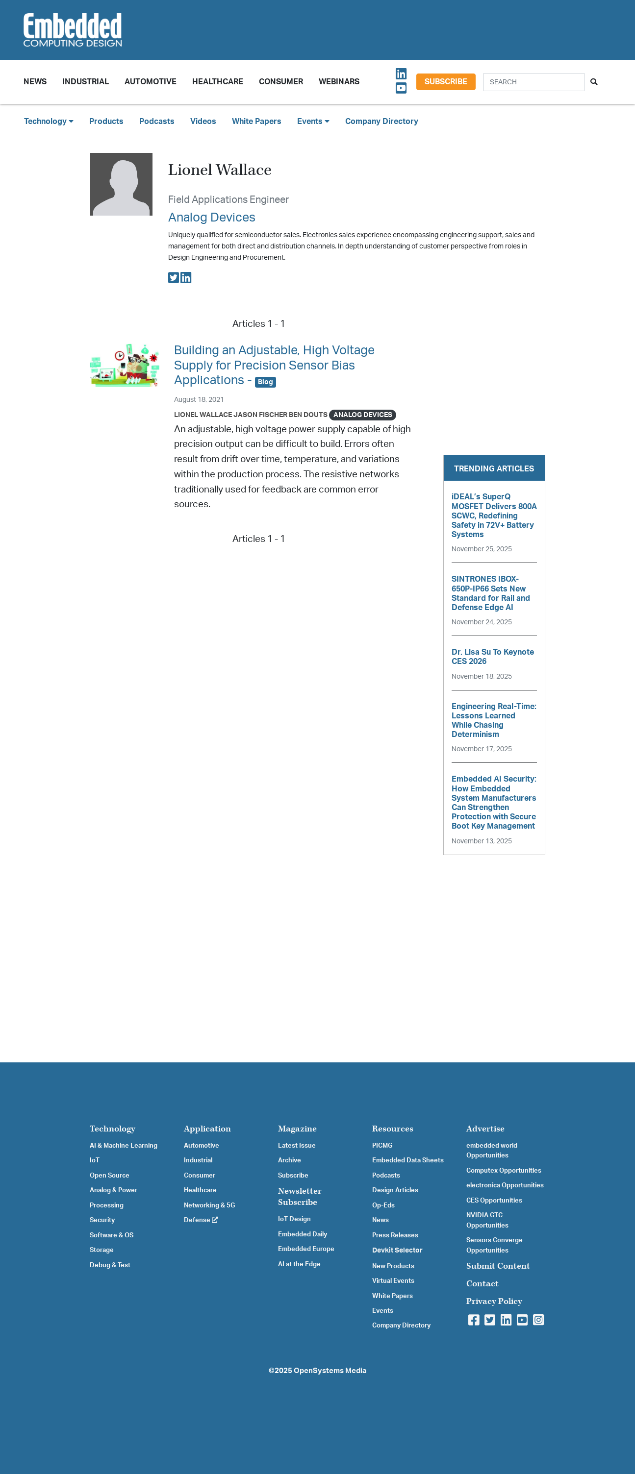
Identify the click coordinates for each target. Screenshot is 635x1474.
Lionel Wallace (203, 414)
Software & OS (111, 1235)
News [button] (35, 82)
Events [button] (313, 121)
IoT (95, 1160)
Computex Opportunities (503, 1171)
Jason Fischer (260, 414)
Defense (201, 1220)
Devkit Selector (397, 1250)
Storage (102, 1250)
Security (102, 1220)
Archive (289, 1160)
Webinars (339, 82)
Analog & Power (113, 1190)
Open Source (109, 1176)
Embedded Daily (302, 1234)
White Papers (256, 121)
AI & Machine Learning (123, 1146)
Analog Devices (211, 218)
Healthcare (217, 82)
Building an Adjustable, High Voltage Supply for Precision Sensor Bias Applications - (274, 365)
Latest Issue (297, 1146)
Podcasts (157, 121)
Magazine (297, 1128)
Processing (107, 1205)
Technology (112, 1128)
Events (382, 1311)
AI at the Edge (299, 1264)
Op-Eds (383, 1205)
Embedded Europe (306, 1249)
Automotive (151, 82)
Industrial (85, 82)
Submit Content (498, 1266)
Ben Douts (308, 414)
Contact (482, 1283)
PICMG (382, 1146)
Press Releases (395, 1235)
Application (207, 1128)
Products (106, 121)
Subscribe (446, 82)
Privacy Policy (494, 1301)
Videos (203, 121)
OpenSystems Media (330, 1371)
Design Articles (395, 1190)
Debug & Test (110, 1265)
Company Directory (381, 121)
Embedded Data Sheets (408, 1160)
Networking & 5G (209, 1205)
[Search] (533, 82)
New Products (393, 1266)
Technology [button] (49, 121)
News (380, 1220)
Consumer (281, 82)
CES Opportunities (494, 1201)
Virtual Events (393, 1281)
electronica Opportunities (505, 1185)
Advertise (485, 1128)
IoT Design (294, 1219)
